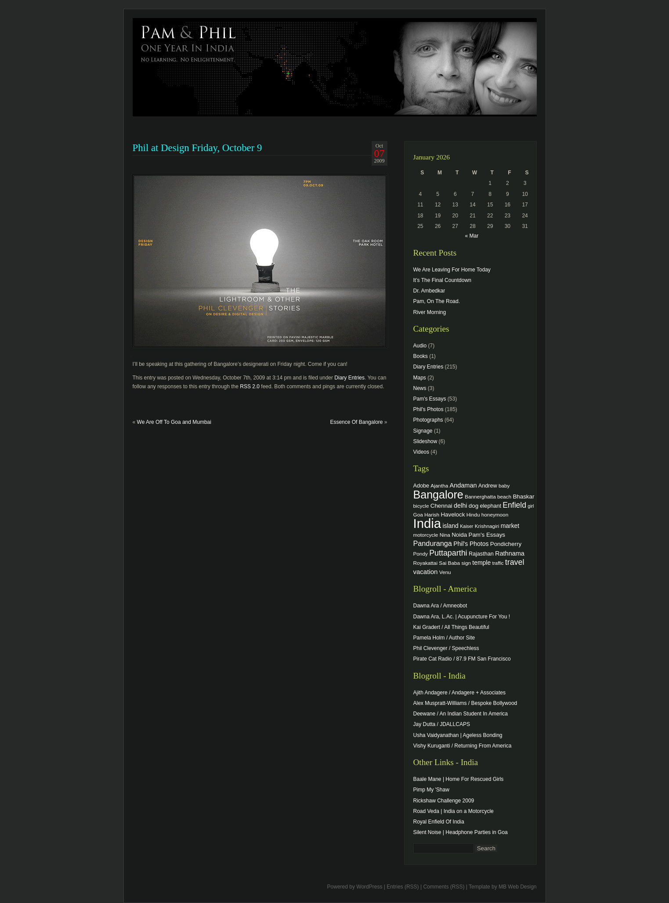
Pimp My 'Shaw (431, 790)
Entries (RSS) (403, 887)
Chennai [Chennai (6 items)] (441, 505)
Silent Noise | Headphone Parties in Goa (460, 832)
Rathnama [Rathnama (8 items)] (509, 553)
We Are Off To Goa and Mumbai (174, 422)
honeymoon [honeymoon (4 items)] (494, 514)
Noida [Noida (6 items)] (459, 534)
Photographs (428, 420)
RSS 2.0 (250, 386)
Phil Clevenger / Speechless (446, 648)
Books (420, 356)
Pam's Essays (429, 399)
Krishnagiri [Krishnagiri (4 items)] (487, 526)
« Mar (471, 236)
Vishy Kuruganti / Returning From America (462, 746)
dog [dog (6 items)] (473, 505)
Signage (423, 431)
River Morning (429, 312)
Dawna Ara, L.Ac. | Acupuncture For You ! (461, 617)
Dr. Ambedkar (429, 291)
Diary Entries (349, 378)
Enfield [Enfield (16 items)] (514, 505)
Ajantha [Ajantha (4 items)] (439, 485)
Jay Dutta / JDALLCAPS (441, 724)
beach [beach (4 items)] (504, 496)
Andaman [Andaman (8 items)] (463, 485)
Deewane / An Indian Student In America (460, 714)
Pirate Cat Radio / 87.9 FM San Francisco (462, 659)
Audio (420, 346)
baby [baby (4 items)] (504, 485)
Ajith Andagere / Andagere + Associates (459, 693)
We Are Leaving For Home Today (452, 270)
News (420, 388)
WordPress (369, 887)
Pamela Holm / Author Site (444, 638)
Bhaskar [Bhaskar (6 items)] (523, 496)
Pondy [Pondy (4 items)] (420, 553)
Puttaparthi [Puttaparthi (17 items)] (448, 553)
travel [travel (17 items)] (514, 562)
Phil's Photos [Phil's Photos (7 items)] (470, 543)
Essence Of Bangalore (356, 422)
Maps (419, 378)
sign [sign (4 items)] (466, 563)
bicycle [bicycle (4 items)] (421, 506)
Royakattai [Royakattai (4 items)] (425, 563)
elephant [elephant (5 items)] (490, 506)
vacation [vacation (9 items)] (425, 571)
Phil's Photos (428, 409)
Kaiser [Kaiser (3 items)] (466, 526)
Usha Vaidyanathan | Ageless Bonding (458, 735)
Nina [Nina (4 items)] (445, 535)
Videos (421, 452)
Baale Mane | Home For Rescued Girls (458, 779)
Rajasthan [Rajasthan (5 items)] (481, 554)
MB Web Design (517, 887)
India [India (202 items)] (427, 523)
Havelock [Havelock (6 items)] (453, 514)
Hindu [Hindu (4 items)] (473, 514)
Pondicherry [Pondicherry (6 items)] (505, 544)
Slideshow (425, 441)
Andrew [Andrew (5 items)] (487, 486)
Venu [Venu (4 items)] (445, 572)
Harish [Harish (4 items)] (431, 514)
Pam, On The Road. (436, 301)
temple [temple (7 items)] (481, 562)
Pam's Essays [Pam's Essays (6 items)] (486, 534)
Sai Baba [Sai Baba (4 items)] (449, 563)
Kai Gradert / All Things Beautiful (451, 627)
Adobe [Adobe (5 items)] (421, 486)
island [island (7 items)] (450, 525)
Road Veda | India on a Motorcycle (453, 811)
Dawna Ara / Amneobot (440, 606)
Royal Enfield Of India (438, 822)
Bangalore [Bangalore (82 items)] (438, 494)
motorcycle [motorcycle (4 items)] (425, 535)
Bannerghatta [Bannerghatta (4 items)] (480, 496)
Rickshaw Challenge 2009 (443, 801)
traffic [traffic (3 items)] (498, 563)
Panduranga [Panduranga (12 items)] (432, 543)
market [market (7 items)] (510, 525)
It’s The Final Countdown (442, 280)
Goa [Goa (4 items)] (418, 514)
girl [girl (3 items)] (531, 506)
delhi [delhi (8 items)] (460, 505)
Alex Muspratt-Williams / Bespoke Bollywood (465, 703)
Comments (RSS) (443, 887)
